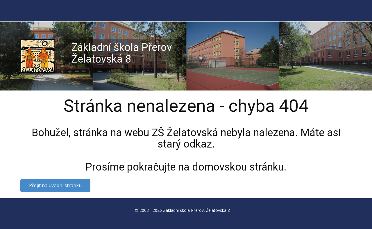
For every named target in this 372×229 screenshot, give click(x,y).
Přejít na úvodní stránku (55, 185)
